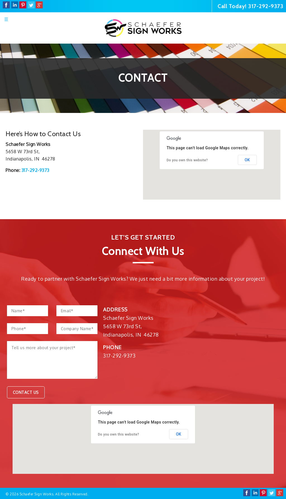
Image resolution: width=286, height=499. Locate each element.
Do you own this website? (187, 160)
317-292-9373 (265, 6)
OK (247, 160)
